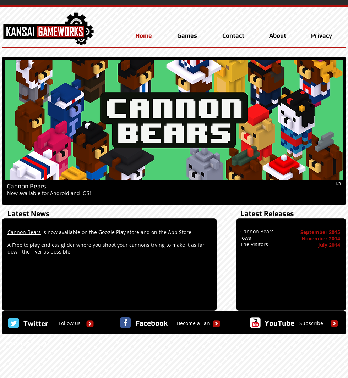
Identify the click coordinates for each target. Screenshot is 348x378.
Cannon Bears (24, 232)
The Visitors (254, 244)
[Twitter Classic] (13, 323)
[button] (174, 131)
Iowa (245, 237)
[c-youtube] (255, 322)
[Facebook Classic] (125, 322)
